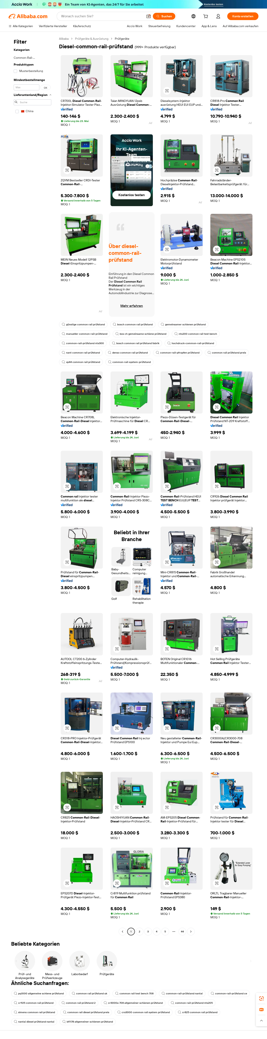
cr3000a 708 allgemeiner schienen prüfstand (133, 1003)
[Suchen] (164, 16)
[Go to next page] (191, 931)
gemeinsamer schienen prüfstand (183, 324)
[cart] (206, 17)
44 (182, 931)
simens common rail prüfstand (34, 1012)
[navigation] (32, 485)
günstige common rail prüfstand (83, 324)
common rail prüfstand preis (227, 352)
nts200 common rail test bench (195, 334)
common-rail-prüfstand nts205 (192, 1003)
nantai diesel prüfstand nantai (34, 1021)
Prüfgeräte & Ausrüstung (91, 38)
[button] (148, 16)
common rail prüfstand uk (89, 993)
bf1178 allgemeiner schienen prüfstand (87, 1021)
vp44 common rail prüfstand (81, 362)
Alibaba (64, 38)
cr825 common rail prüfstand (197, 1012)
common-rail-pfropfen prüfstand (177, 352)
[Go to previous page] (122, 931)
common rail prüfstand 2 (79, 1003)
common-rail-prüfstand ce (229, 993)
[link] (261, 998)
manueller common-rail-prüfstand (84, 334)
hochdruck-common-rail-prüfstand (190, 343)
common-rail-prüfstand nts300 (83, 343)
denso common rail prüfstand (128, 352)
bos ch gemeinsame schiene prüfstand (140, 334)
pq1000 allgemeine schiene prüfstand (39, 993)
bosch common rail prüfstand (133, 324)
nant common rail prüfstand (81, 352)
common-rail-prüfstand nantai (182, 993)
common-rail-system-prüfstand (129, 362)
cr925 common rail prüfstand (33, 1003)
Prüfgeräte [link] (122, 38)
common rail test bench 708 (134, 993)
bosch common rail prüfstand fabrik (135, 343)
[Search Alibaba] (102, 16)
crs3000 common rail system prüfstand (143, 1012)
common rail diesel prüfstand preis (86, 1012)
